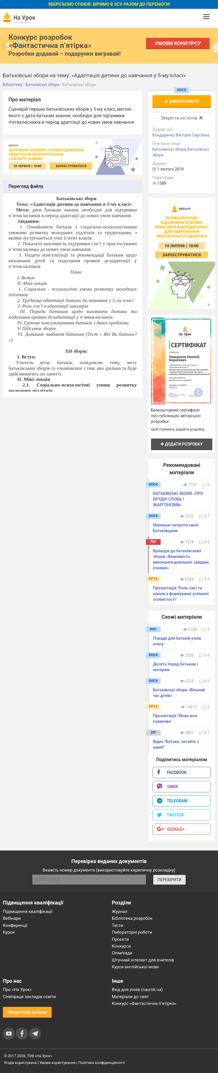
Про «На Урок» (17, 989)
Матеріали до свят (130, 996)
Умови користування (57, 1063)
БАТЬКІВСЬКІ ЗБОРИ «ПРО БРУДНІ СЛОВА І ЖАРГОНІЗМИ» (178, 499)
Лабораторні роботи (132, 932)
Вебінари (12, 918)
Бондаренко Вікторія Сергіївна (180, 135)
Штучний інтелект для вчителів (143, 960)
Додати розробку (182, 444)
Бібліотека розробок (132, 918)
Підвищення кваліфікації (28, 911)
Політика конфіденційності (101, 1063)
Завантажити (181, 101)
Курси (8, 932)
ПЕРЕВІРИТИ (169, 879)
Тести (117, 925)
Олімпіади (122, 953)
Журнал (119, 911)
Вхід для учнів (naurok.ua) (137, 989)
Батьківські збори (169, 149)
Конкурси (121, 946)
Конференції (15, 925)
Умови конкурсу (178, 43)
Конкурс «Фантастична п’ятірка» (144, 1003)
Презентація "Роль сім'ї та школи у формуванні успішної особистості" (181, 594)
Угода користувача (20, 1063)
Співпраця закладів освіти (29, 996)
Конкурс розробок (50, 41)
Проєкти (120, 939)
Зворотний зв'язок (27, 1012)
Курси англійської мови (135, 966)
